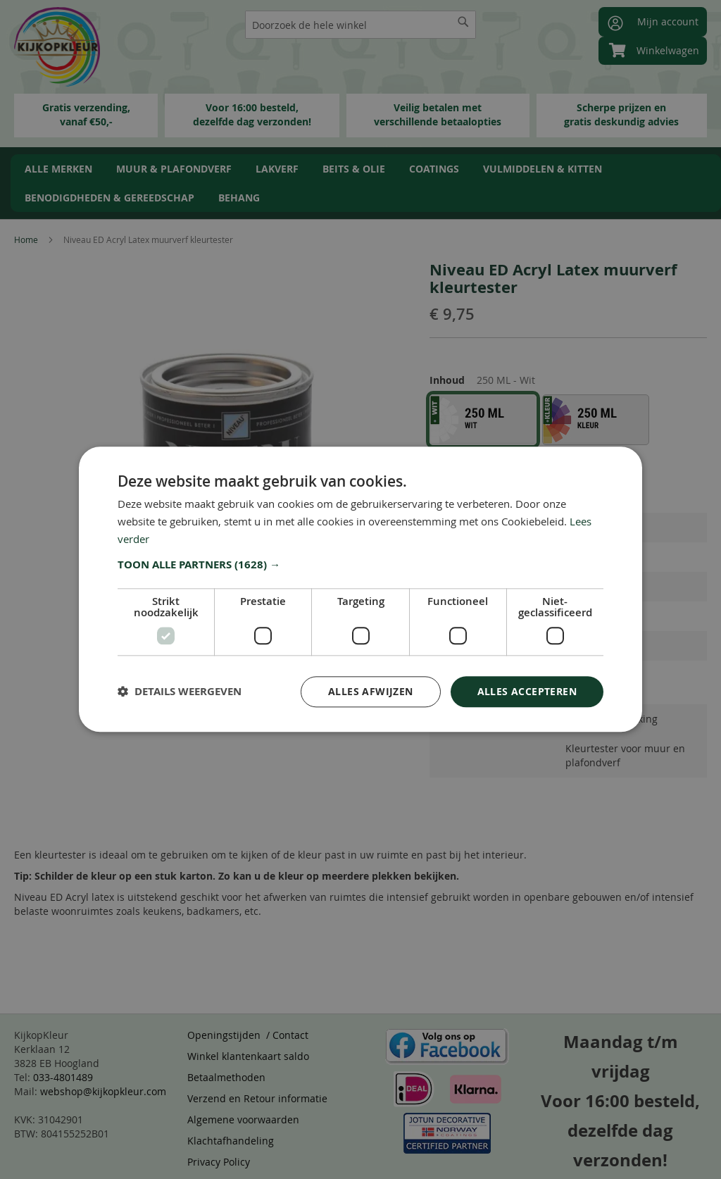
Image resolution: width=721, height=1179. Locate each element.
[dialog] (360, 589)
